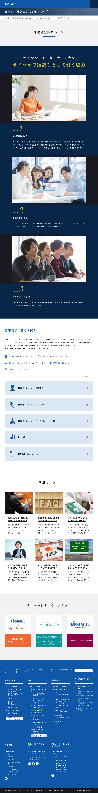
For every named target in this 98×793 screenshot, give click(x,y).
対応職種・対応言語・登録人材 (85, 692)
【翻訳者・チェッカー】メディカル (54, 356)
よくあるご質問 (12, 707)
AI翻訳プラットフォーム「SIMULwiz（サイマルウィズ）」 (39, 733)
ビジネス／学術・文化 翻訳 (38, 690)
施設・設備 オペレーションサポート (61, 722)
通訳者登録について (62, 760)
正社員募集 (13, 769)
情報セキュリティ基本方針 (34, 790)
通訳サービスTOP (11, 687)
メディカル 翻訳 (36, 713)
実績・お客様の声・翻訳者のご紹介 (39, 706)
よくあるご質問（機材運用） (62, 706)
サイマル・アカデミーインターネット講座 (38, 759)
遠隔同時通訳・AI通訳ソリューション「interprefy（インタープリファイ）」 (14, 714)
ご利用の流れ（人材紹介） (85, 703)
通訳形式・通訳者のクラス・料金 (15, 695)
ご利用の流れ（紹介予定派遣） (85, 699)
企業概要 (10, 757)
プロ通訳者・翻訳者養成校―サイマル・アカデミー (38, 753)
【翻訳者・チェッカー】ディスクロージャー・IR (25, 363)
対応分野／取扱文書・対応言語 (39, 695)
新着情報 (18, 671)
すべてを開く (85, 377)
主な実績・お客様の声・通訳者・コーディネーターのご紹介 (15, 703)
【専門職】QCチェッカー (62, 363)
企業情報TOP (10, 751)
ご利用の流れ (12, 698)
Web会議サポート (62, 717)
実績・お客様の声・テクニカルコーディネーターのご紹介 (62, 701)
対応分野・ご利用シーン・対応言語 (14, 690)
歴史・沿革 (11, 759)
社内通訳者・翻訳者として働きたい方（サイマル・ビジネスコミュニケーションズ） (61, 768)
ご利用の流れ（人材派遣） (85, 696)
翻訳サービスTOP (35, 687)
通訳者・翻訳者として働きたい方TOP (61, 752)
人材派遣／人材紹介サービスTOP (84, 688)
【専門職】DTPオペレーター (18, 369)
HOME (7, 671)
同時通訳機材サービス (61, 689)
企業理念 (10, 754)
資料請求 (53, 671)
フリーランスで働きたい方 (61, 757)
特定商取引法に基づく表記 (55, 790)
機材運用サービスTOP (59, 687)
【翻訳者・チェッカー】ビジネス (20, 356)
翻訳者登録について (62, 763)
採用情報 (10, 766)
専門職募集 (12, 774)
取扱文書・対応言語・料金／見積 (39, 716)
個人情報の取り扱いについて (13, 790)
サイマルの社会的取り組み (15, 763)
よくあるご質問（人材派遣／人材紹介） (85, 709)
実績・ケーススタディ (84, 705)
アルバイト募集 (14, 772)
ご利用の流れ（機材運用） (62, 696)
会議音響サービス (62, 711)
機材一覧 (58, 692)
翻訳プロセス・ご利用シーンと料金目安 (39, 699)
